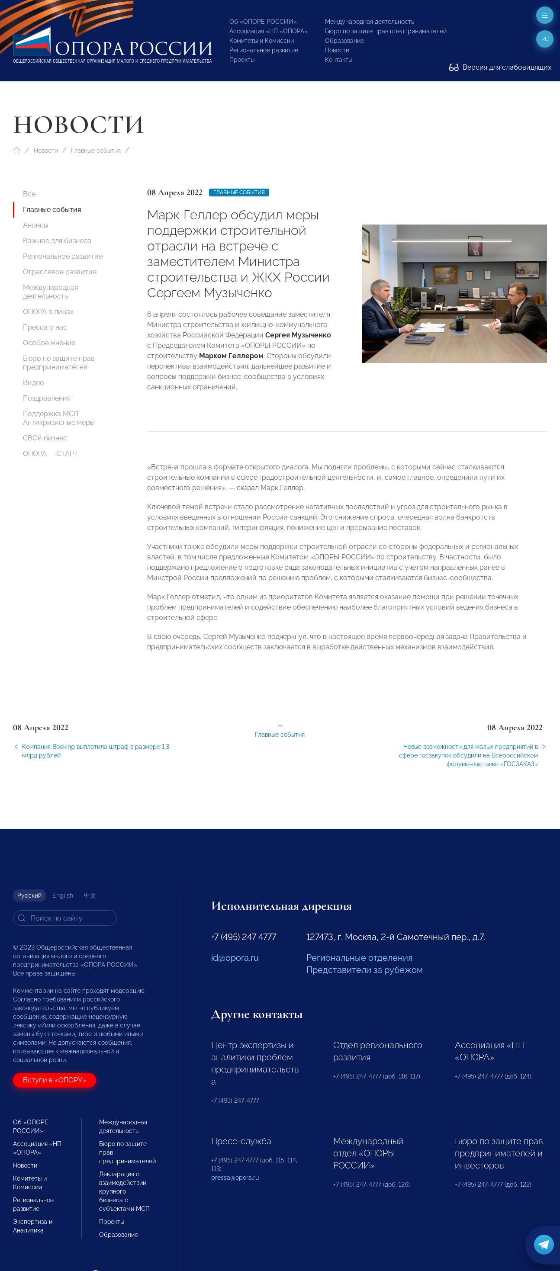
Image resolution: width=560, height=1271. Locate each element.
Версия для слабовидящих (500, 67)
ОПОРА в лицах (48, 312)
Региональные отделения (359, 958)
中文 (90, 895)
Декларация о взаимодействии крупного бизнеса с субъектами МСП (124, 1191)
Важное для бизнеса (57, 241)
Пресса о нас (45, 327)
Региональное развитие (263, 50)
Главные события (96, 150)
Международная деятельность (369, 21)
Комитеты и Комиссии (261, 40)
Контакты (338, 59)
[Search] (65, 918)
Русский (29, 895)
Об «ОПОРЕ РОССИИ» (263, 21)
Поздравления (47, 398)
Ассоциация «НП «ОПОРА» (268, 31)
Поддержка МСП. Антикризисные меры (59, 418)
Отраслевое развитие (60, 272)
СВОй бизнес (45, 438)
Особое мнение (49, 343)
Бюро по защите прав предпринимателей (386, 31)
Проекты (241, 59)
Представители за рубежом (364, 970)
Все (29, 194)
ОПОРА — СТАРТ (50, 453)
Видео (33, 383)
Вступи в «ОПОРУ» (54, 1080)
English (62, 895)
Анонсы (35, 225)
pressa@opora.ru (235, 1177)
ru (545, 39)
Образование (344, 40)
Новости (337, 50)
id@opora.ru (235, 958)
